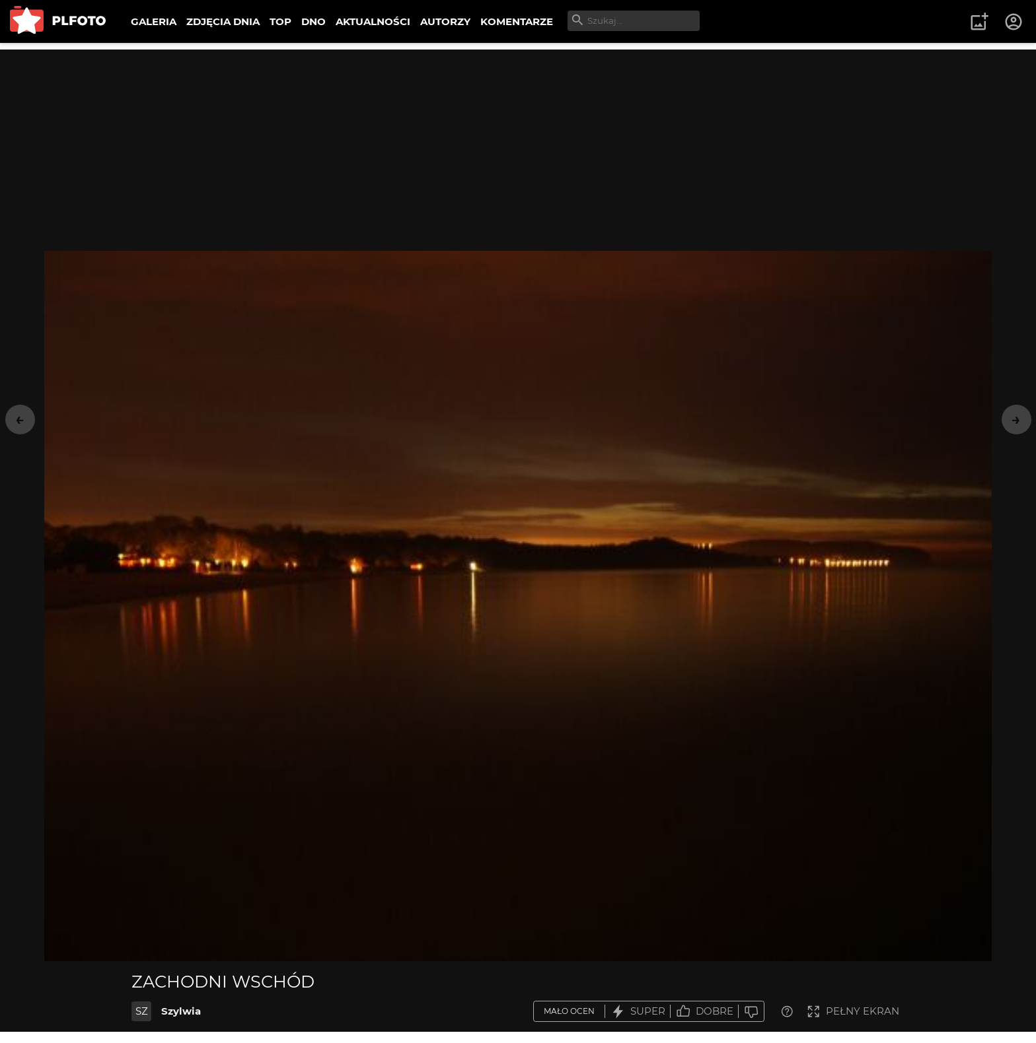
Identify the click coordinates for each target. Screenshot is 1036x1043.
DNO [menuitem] (313, 21)
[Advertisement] (518, 142)
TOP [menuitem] (280, 21)
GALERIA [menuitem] (153, 21)
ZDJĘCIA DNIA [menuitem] (223, 21)
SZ (141, 1011)
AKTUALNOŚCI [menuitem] (373, 21)
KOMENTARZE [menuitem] (516, 21)
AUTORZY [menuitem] (445, 21)
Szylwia (181, 1011)
